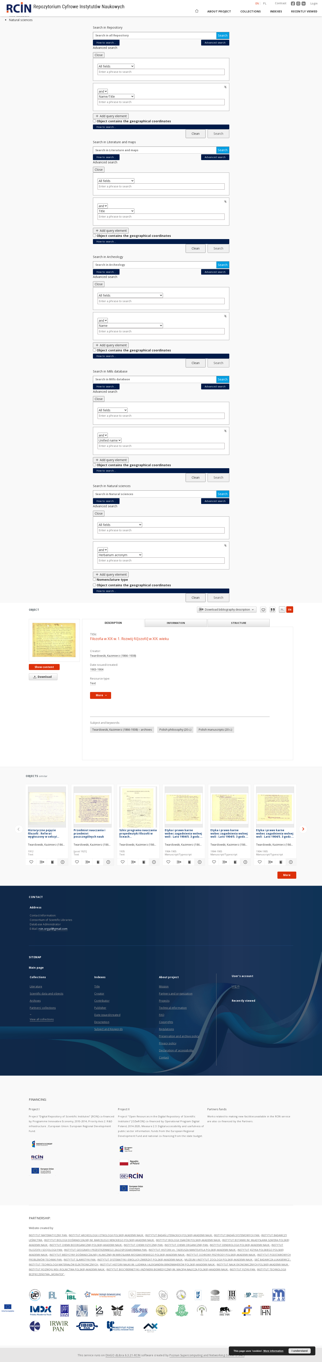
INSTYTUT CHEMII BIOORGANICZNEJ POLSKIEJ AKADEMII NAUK (85, 1245)
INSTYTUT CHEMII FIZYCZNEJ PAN (143, 1245)
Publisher (100, 1008)
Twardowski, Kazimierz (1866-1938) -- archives (122, 730)
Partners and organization (175, 993)
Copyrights (166, 1022)
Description (101, 1022)
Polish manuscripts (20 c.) (215, 730)
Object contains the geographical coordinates (134, 121)
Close (99, 55)
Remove (225, 87)
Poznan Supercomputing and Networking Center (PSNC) (206, 1355)
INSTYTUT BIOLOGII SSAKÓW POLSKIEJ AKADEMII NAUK (188, 1240)
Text (93, 683)
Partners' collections (43, 1008)
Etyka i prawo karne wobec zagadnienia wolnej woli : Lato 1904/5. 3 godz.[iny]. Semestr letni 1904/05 (274, 833)
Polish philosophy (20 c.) (175, 730)
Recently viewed (304, 11)
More (287, 875)
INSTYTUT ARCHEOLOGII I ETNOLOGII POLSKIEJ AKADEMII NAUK (106, 1235)
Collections (250, 11)
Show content (44, 667)
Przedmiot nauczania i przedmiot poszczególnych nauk (89, 833)
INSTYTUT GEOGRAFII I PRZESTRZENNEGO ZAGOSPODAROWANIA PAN (105, 1249)
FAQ (161, 1015)
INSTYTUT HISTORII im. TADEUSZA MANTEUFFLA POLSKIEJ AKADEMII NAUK (192, 1249)
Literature (36, 986)
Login (314, 3)
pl (282, 609)
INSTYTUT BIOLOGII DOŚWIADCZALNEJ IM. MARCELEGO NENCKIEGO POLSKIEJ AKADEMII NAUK (99, 1240)
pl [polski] (264, 3)
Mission (164, 986)
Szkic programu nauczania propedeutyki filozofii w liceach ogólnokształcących (138, 833)
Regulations (166, 1029)
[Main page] (196, 11)
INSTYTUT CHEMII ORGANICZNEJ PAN (186, 1245)
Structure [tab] (238, 622)
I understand (300, 1350)
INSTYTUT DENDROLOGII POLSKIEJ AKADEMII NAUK (240, 1245)
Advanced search (215, 42)
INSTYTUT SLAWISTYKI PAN (80, 1259)
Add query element (111, 116)
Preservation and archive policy (179, 1036)
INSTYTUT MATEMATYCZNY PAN (48, 1235)
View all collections (42, 1019)
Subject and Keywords (108, 1029)
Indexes (276, 11)
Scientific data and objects (46, 993)
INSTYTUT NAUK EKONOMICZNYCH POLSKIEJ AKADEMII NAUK (253, 1264)
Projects (164, 1001)
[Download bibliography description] (41, 862)
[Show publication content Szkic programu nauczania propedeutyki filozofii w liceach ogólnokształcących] (143, 862)
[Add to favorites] (31, 862)
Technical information (173, 1008)
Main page (36, 967)
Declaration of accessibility (176, 1050)
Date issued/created (107, 1015)
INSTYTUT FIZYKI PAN (243, 1269)
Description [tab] (113, 622)
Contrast (280, 3)
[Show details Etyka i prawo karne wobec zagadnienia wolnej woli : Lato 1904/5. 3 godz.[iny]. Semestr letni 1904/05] (290, 862)
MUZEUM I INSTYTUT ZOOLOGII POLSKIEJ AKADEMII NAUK (219, 1259)
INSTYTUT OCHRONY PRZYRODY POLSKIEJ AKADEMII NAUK (221, 1254)
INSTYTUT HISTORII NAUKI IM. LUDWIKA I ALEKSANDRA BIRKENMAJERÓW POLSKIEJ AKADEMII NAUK (157, 1264)
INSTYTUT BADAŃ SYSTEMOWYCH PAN (237, 1235)
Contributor (101, 1001)
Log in (236, 986)
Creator (99, 993)
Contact (164, 1057)
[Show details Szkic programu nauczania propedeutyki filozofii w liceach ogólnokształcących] (153, 862)
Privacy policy (168, 1043)
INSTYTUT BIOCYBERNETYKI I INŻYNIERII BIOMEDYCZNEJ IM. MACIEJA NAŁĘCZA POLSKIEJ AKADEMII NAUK (167, 1269)
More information (273, 1351)
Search (223, 35)
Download (42, 676)
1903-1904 (96, 669)
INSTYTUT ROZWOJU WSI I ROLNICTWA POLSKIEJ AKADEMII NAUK (67, 1269)
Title (97, 986)
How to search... (106, 42)
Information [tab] (176, 622)
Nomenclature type (112, 579)
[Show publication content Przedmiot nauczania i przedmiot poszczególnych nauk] (98, 862)
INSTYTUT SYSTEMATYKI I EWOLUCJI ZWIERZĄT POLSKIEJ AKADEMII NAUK (140, 1259)
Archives (35, 1001)
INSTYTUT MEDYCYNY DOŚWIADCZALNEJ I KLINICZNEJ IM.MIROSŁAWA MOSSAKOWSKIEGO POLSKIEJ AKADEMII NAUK (117, 1254)
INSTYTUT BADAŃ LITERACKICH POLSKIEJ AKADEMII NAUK (179, 1235)
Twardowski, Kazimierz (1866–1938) (113, 656)
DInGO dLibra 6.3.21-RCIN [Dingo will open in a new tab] (123, 1355)
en (289, 609)
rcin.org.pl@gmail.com (53, 929)
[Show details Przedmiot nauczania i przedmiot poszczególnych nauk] (108, 862)
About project (219, 11)
